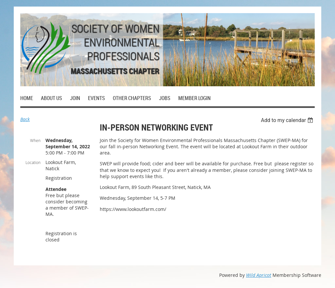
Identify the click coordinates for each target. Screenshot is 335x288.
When (35, 140)
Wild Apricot (258, 275)
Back (25, 119)
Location (33, 162)
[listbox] (288, 120)
